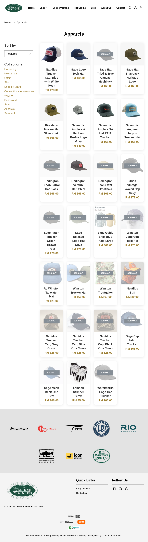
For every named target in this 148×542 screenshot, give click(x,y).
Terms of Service (34, 535)
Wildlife (8, 96)
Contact (120, 8)
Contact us (81, 493)
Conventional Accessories (19, 91)
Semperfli (9, 113)
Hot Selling (80, 8)
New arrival (10, 73)
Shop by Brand (60, 8)
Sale (7, 104)
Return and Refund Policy (72, 535)
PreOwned (10, 100)
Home (31, 8)
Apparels (9, 109)
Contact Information (112, 535)
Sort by (10, 46)
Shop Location (83, 489)
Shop (44, 8)
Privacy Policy (51, 535)
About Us (106, 8)
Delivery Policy (94, 535)
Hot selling (10, 69)
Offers (7, 78)
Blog (93, 8)
